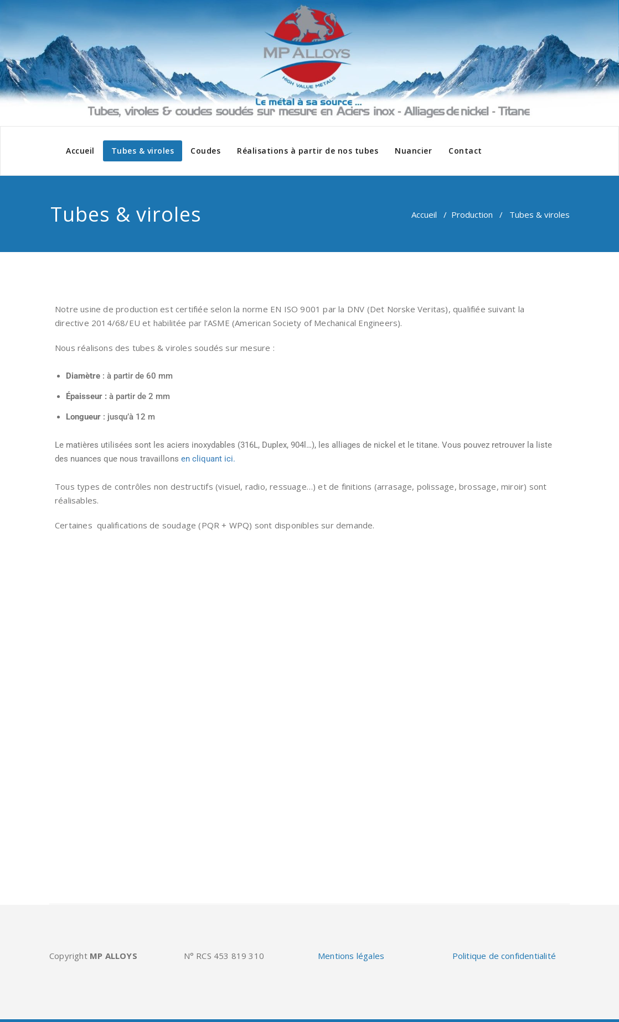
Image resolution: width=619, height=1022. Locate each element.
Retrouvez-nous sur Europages (119, 857)
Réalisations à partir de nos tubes (307, 150)
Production (472, 214)
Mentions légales (351, 955)
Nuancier (413, 150)
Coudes (205, 150)
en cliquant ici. (208, 459)
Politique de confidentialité (504, 955)
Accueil (80, 150)
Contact (465, 150)
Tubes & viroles (142, 150)
